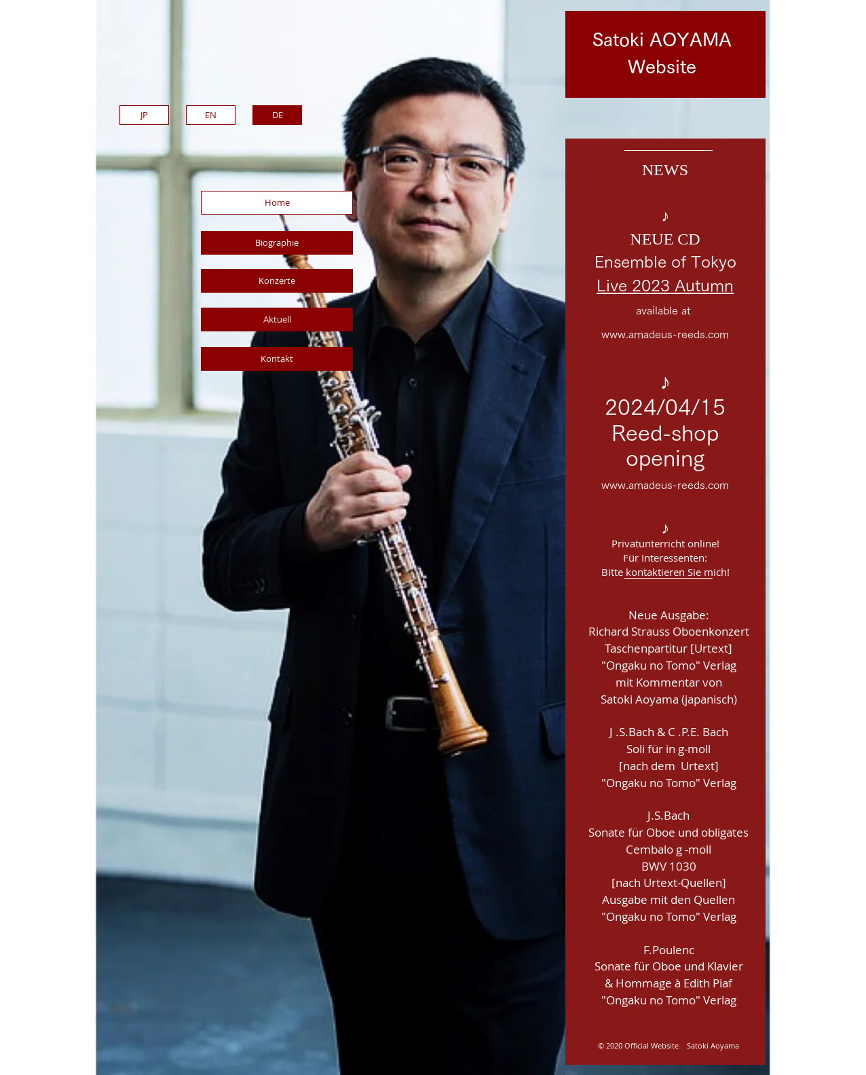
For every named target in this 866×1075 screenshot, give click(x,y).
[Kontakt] (277, 359)
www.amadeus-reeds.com (665, 334)
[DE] (277, 115)
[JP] (144, 115)
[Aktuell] (277, 319)
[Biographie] (277, 243)
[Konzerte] (277, 281)
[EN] (211, 115)
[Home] (277, 203)
